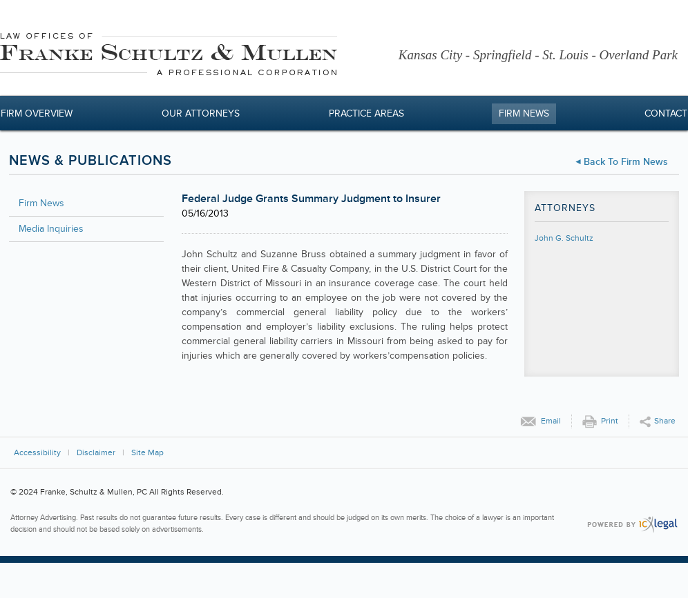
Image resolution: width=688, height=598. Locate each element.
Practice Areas (366, 113)
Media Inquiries (51, 229)
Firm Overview (37, 113)
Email (551, 421)
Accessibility (37, 453)
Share (665, 421)
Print (609, 421)
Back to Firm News (626, 162)
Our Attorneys (201, 113)
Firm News (524, 113)
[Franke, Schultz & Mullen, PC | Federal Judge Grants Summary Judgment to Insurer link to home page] (168, 56)
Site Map (147, 453)
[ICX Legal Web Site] (632, 524)
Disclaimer (96, 453)
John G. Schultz (564, 238)
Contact (665, 113)
